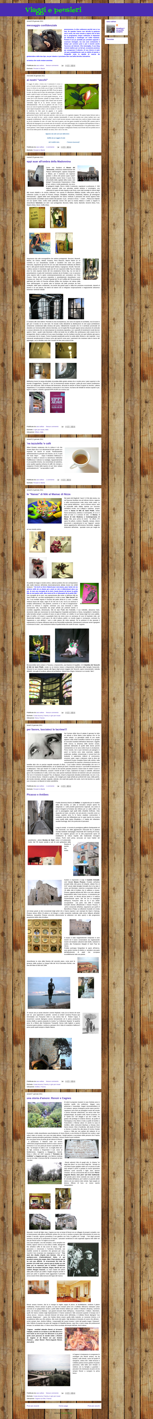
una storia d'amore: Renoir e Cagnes (49, 1098)
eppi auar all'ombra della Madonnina (49, 161)
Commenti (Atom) (66, 1413)
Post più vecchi (94, 1406)
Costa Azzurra (38, 715)
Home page (63, 1406)
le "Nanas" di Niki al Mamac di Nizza (48, 494)
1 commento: (50, 147)
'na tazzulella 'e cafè (39, 443)
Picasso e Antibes (38, 794)
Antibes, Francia (40, 1087)
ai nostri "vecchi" (37, 79)
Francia (46, 715)
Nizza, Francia (39, 718)
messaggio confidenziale (42, 25)
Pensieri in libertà (39, 68)
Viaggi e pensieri (53, 10)
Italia (46, 429)
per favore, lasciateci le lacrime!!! (47, 729)
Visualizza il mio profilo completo (120, 30)
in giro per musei (38, 429)
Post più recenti (33, 1406)
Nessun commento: (52, 65)
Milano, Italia (39, 432)
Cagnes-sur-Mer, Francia (43, 1398)
